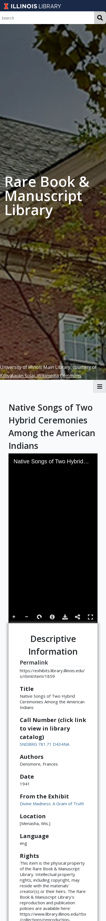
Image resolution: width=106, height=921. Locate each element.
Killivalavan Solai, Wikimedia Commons (40, 375)
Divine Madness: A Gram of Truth (52, 803)
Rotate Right (39, 617)
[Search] (47, 17)
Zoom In (14, 617)
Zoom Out (27, 617)
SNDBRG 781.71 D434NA (44, 744)
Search (100, 17)
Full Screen (90, 616)
